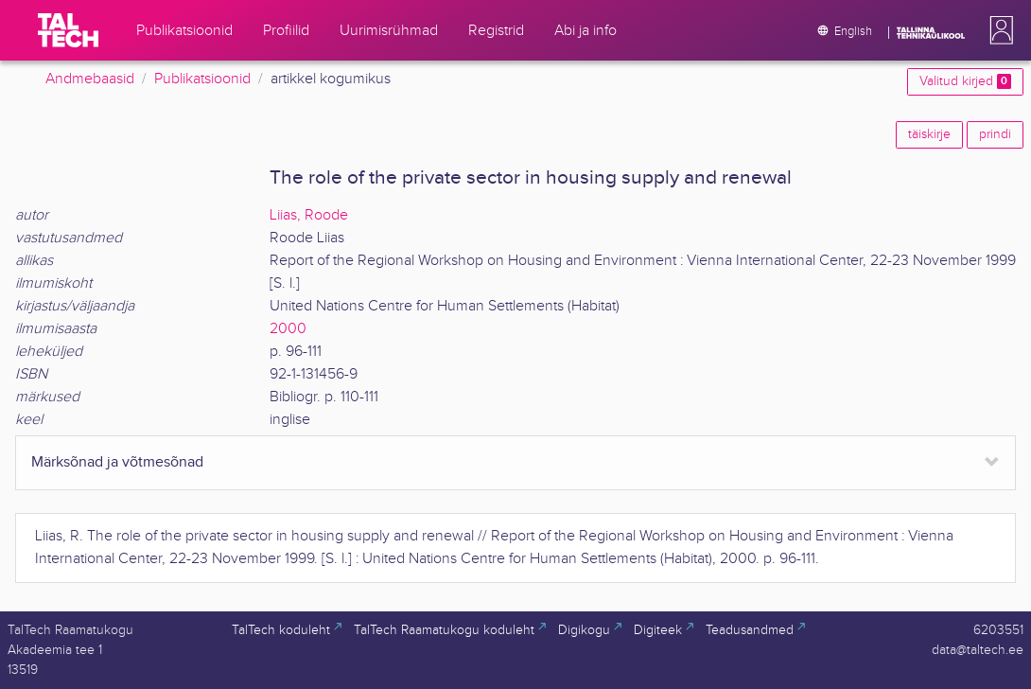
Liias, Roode (309, 215)
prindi (995, 134)
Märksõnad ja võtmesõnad (117, 462)
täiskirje (929, 134)
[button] (997, 30)
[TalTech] (68, 30)
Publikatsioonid (202, 79)
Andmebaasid (89, 79)
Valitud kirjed (965, 81)
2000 (288, 329)
